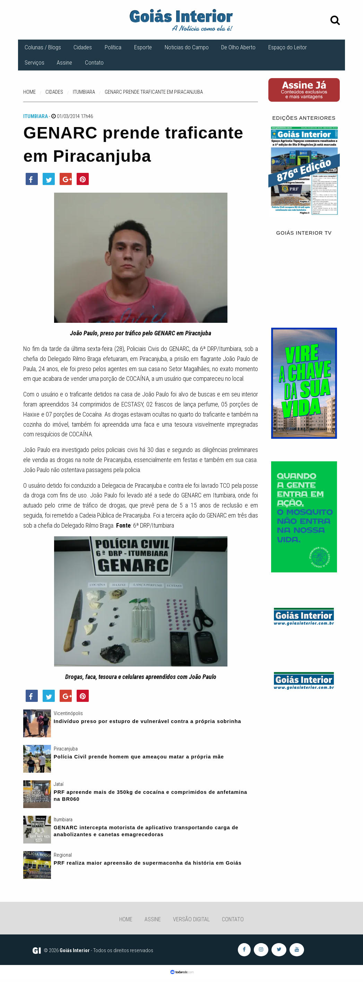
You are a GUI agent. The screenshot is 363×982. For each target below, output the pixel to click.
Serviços (34, 62)
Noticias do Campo (187, 47)
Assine (64, 62)
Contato (94, 62)
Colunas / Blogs (43, 47)
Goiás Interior (75, 950)
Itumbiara (35, 116)
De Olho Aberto (238, 47)
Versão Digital (191, 919)
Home (125, 919)
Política (113, 47)
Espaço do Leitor (287, 47)
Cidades (83, 47)
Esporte (143, 47)
